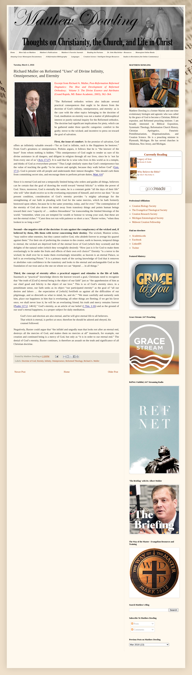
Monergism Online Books (145, 52)
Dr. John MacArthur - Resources (119, 52)
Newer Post (19, 372)
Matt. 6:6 (98, 174)
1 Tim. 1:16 (89, 306)
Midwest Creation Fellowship (146, 222)
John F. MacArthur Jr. (147, 175)
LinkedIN (136, 244)
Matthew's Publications (48, 52)
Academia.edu (139, 236)
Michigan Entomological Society (148, 218)
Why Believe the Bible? (148, 172)
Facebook (136, 239)
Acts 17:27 (44, 159)
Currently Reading (155, 154)
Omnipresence (58, 361)
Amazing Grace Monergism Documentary (26, 57)
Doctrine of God (29, 361)
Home (12, 52)
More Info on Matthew (27, 52)
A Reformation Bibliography (56, 57)
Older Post (113, 372)
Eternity (40, 361)
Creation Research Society (145, 214)
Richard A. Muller (91, 361)
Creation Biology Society (144, 206)
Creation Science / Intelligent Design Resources (101, 57)
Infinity (48, 361)
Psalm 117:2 (21, 306)
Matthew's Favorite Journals (72, 52)
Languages (75, 57)
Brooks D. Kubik (145, 162)
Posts (135, 623)
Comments (137, 629)
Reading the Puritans (95, 52)
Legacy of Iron (144, 159)
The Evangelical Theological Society (149, 210)
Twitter (135, 248)
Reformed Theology (74, 361)
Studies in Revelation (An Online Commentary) (140, 57)
